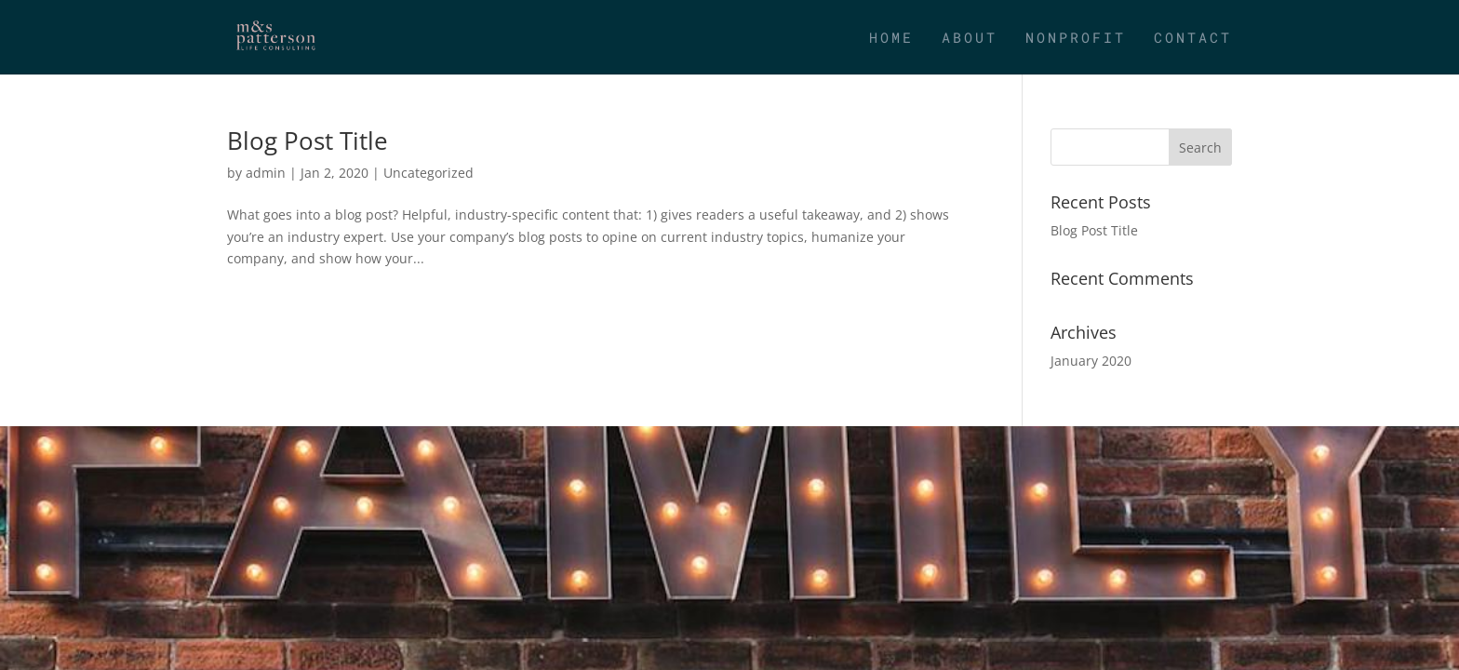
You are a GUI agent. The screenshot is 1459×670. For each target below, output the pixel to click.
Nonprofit (1075, 39)
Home (891, 39)
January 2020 (1091, 360)
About (969, 39)
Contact (1193, 39)
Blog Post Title (307, 140)
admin (266, 172)
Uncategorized (428, 172)
